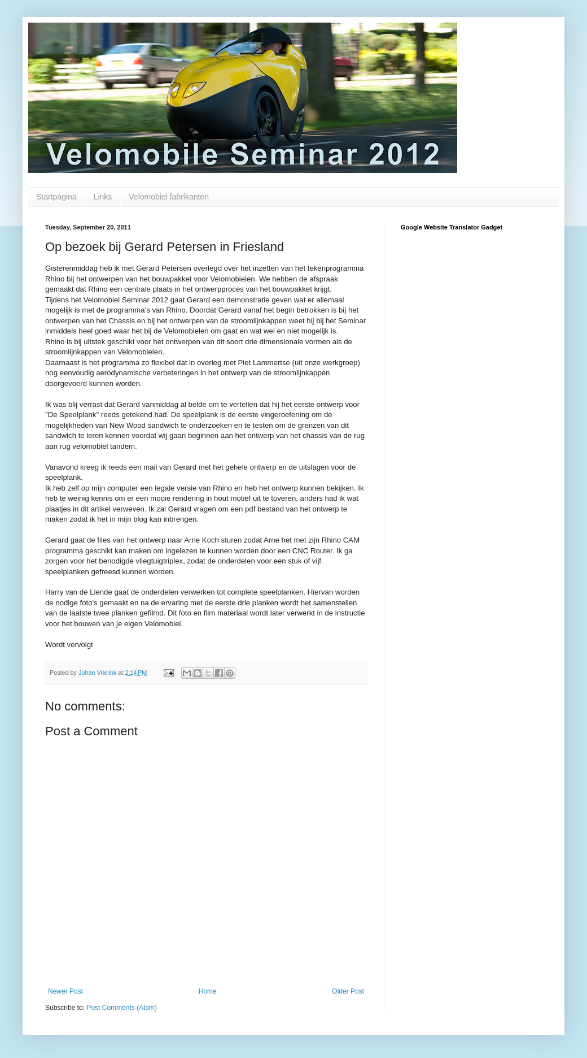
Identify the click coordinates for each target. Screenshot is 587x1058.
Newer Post (65, 991)
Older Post (348, 991)
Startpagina (56, 196)
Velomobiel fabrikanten (169, 196)
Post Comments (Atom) (121, 1008)
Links (103, 196)
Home (208, 991)
